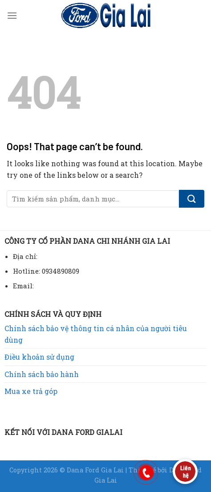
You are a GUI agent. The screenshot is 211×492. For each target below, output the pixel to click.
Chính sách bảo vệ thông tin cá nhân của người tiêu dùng (95, 334)
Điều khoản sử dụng (39, 356)
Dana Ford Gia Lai (96, 470)
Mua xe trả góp (30, 391)
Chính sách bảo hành (41, 374)
